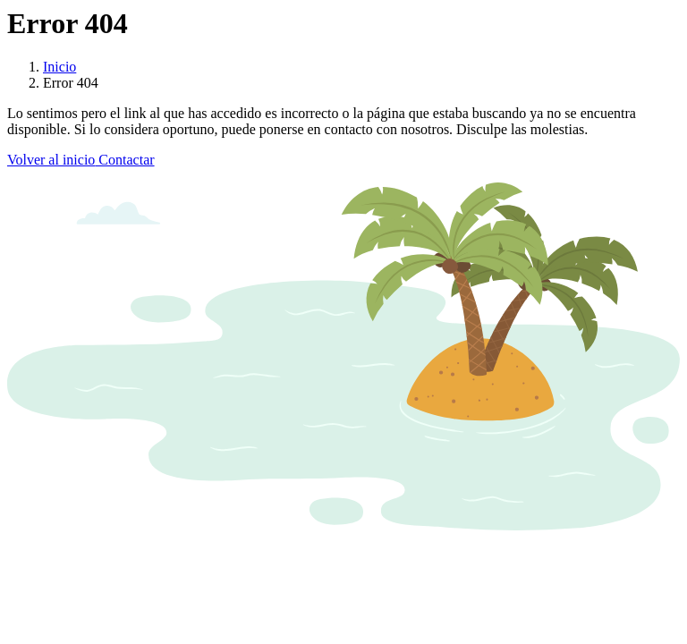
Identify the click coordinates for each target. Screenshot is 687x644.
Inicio (59, 66)
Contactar (124, 159)
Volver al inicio (51, 159)
